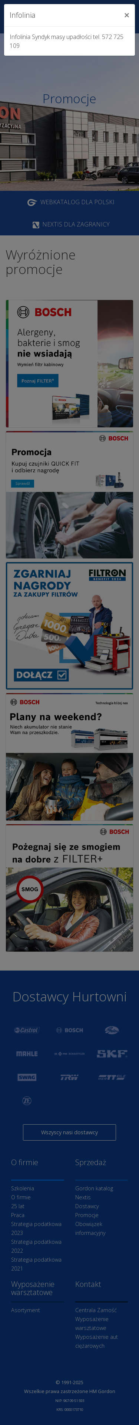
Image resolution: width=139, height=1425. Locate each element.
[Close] (126, 15)
